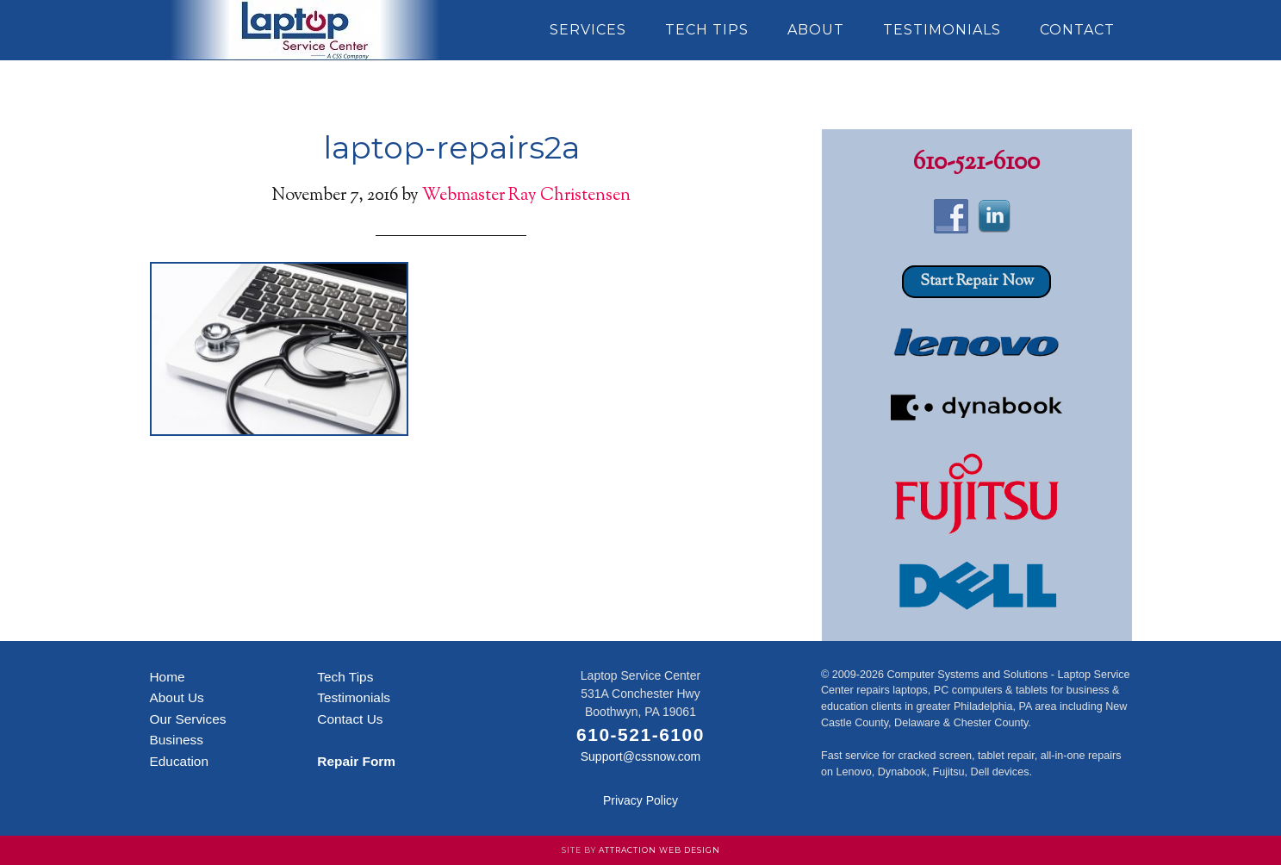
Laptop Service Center (305, 30)
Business (176, 739)
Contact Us (349, 719)
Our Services (188, 719)
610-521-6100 (976, 163)
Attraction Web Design (659, 850)
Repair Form (356, 761)
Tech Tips (345, 676)
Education (179, 761)
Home (167, 676)
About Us (177, 697)
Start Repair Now (977, 282)
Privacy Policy (640, 800)
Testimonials (353, 697)
